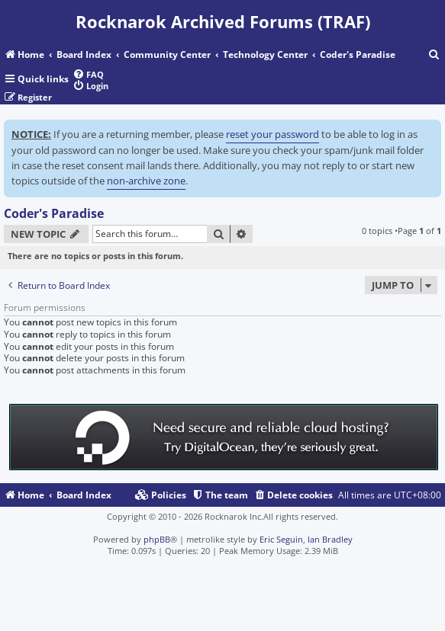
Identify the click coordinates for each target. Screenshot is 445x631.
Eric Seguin (281, 539)
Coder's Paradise (54, 213)
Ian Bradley (330, 539)
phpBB (156, 539)
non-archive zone (146, 180)
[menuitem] (434, 55)
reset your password (272, 134)
